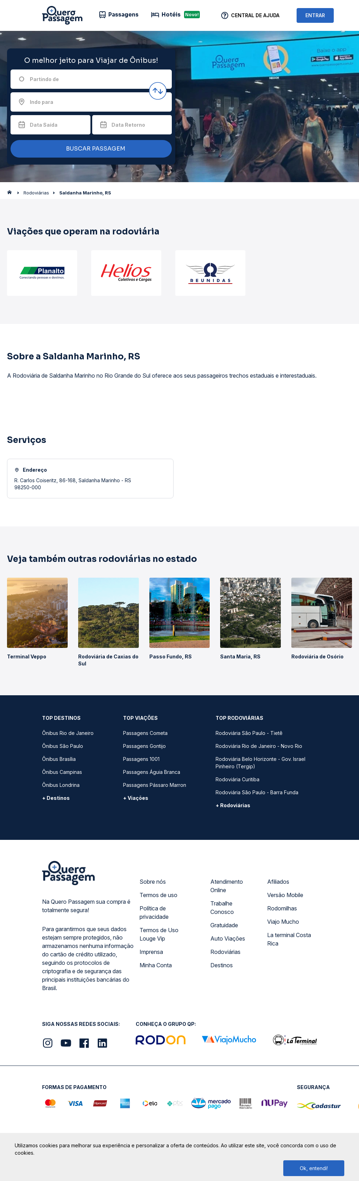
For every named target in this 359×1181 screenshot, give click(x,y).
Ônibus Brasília (59, 759)
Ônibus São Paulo (62, 746)
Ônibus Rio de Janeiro (68, 733)
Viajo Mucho (283, 921)
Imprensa (151, 951)
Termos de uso (158, 894)
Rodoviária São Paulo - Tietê (249, 733)
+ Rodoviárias (233, 805)
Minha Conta (156, 965)
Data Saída (43, 125)
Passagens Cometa (145, 733)
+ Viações (135, 798)
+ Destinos (56, 798)
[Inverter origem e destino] (157, 90)
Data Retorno (128, 125)
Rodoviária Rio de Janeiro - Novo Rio (259, 746)
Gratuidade (224, 925)
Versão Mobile (285, 894)
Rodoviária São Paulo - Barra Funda (257, 792)
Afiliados (278, 881)
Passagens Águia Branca (151, 772)
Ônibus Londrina (61, 785)
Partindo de (44, 79)
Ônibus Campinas (62, 772)
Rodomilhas (282, 908)
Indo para (41, 102)
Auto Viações (227, 938)
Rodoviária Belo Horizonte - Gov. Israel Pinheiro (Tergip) (260, 762)
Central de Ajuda (255, 15)
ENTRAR (315, 15)
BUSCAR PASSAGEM (89, 149)
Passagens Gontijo (144, 746)
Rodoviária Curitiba (237, 779)
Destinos (221, 965)
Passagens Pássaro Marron (154, 785)
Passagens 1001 (141, 759)
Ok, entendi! (314, 1168)
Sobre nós (153, 881)
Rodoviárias (225, 951)
